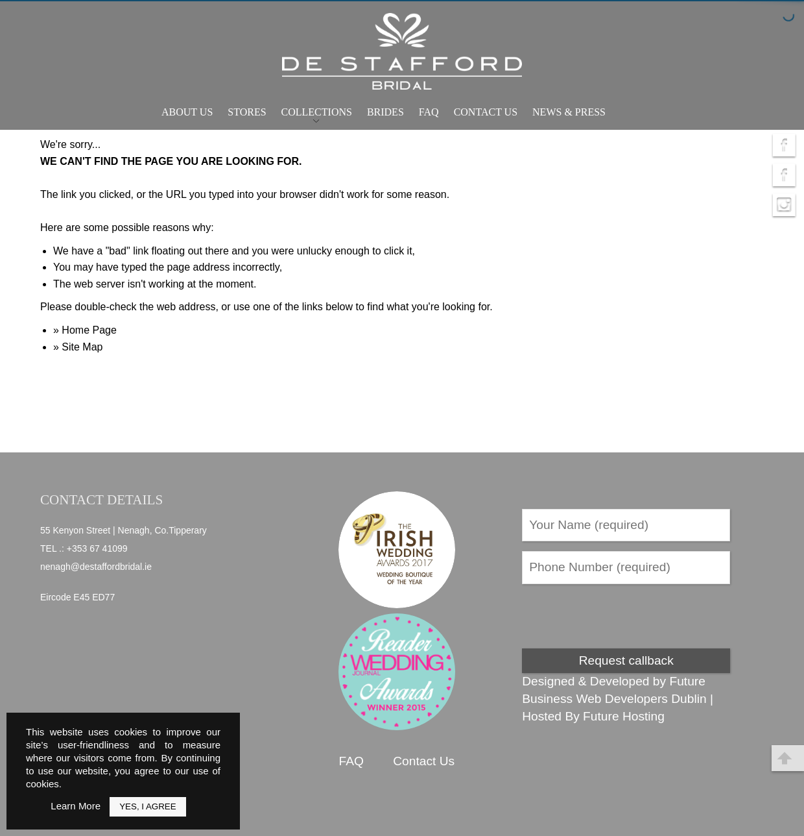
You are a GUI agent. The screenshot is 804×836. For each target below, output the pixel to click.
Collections (316, 111)
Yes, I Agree (147, 806)
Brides (385, 111)
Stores (247, 111)
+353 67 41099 (97, 548)
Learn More (75, 805)
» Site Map (77, 346)
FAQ (429, 111)
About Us (187, 111)
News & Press (569, 111)
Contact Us (485, 111)
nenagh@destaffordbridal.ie (96, 566)
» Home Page (85, 330)
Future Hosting (624, 716)
